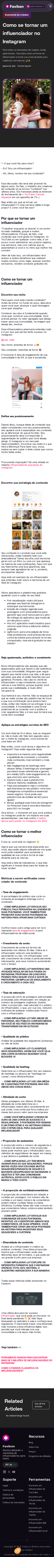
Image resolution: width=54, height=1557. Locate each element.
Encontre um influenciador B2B (37, 1521)
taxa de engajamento (23, 930)
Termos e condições (13, 1490)
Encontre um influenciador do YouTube (37, 1489)
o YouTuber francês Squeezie (22, 196)
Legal (5, 1485)
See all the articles (40, 1405)
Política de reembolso (14, 1502)
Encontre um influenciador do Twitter (37, 1511)
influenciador (8, 1315)
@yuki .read (7, 339)
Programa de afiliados (40, 1456)
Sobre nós (34, 1447)
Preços (32, 1451)
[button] (36, 6)
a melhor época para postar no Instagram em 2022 (24, 819)
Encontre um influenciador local (38, 1529)
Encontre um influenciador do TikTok (37, 1500)
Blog (31, 1442)
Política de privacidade (9, 1496)
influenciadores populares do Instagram (21, 466)
